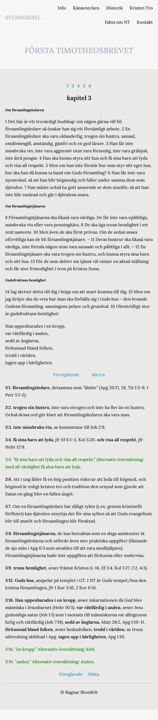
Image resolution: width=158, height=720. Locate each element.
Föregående (66, 375)
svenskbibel (23, 17)
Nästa (98, 375)
